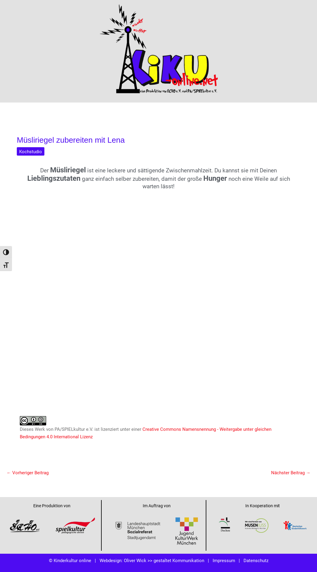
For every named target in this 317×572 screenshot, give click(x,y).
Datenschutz (256, 560)
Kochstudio (30, 151)
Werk (40, 429)
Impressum (224, 560)
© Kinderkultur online (70, 560)
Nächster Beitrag (290, 472)
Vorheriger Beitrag (28, 472)
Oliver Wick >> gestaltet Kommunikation (164, 560)
